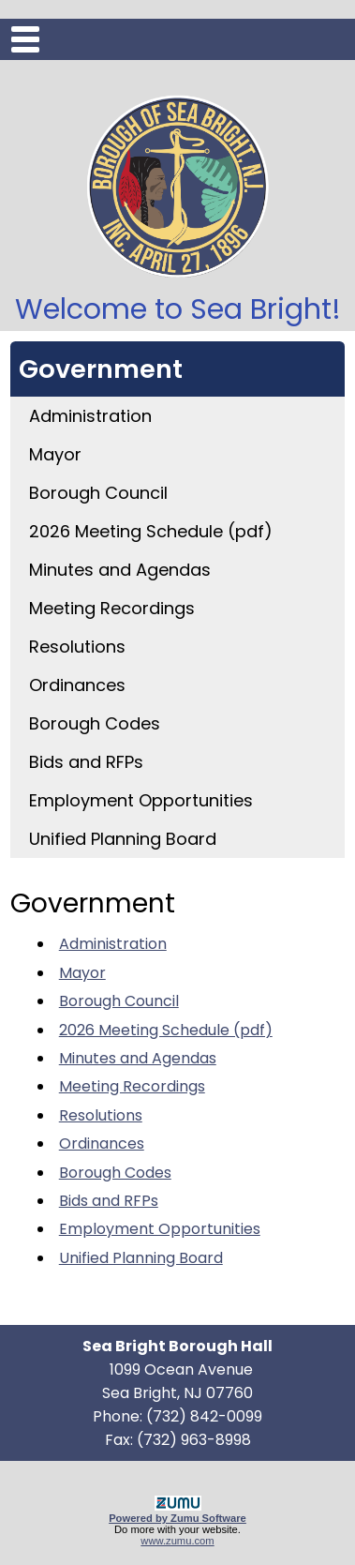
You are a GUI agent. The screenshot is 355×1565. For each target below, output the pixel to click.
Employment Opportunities (141, 800)
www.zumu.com (177, 1540)
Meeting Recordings (112, 608)
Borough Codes (94, 723)
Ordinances (77, 685)
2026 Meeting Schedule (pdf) (151, 531)
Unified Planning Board (122, 838)
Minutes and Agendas (120, 569)
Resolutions (77, 646)
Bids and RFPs (86, 762)
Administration (90, 416)
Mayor (55, 454)
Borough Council (98, 492)
